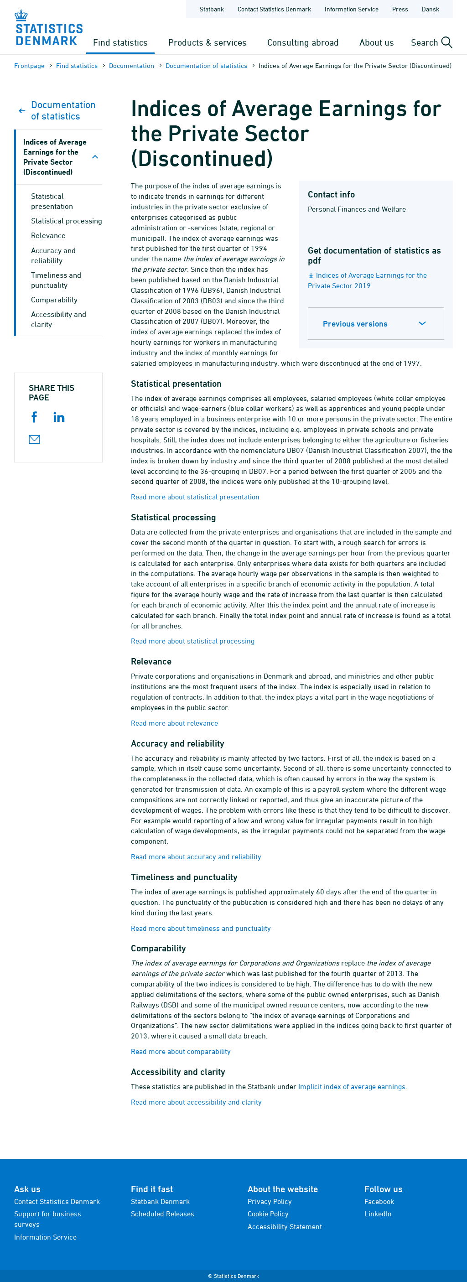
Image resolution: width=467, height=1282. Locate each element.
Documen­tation (131, 65)
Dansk (430, 9)
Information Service (45, 1237)
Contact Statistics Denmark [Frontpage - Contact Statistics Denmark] (274, 9)
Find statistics (120, 42)
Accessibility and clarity (58, 319)
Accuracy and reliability (53, 255)
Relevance (48, 235)
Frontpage (29, 65)
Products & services (207, 42)
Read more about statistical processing (192, 641)
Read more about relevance (174, 723)
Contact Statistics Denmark (57, 1201)
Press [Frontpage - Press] (400, 9)
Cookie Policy (268, 1213)
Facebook (379, 1201)
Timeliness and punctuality (56, 280)
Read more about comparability (181, 1051)
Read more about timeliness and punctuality (201, 928)
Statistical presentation (52, 201)
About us (376, 42)
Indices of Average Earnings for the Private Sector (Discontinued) (55, 156)
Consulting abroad (303, 42)
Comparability (54, 299)
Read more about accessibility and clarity (196, 1102)
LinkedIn (378, 1213)
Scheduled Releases (162, 1213)
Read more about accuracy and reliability (196, 856)
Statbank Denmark (160, 1201)
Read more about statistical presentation (195, 497)
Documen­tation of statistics (206, 65)
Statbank (212, 9)
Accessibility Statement (285, 1226)
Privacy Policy (270, 1201)
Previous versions (355, 323)
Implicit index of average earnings (351, 1086)
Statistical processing (66, 220)
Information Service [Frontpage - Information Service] (352, 9)
